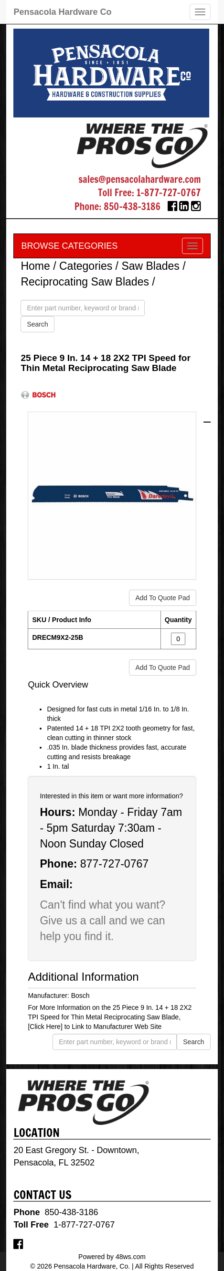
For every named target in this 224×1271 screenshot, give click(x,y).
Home (35, 266)
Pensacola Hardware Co (62, 12)
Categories (85, 266)
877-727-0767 (114, 864)
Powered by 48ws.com (112, 1256)
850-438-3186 (132, 206)
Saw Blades (150, 266)
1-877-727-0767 (169, 193)
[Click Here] (45, 1026)
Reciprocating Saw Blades (85, 281)
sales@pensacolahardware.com (139, 179)
